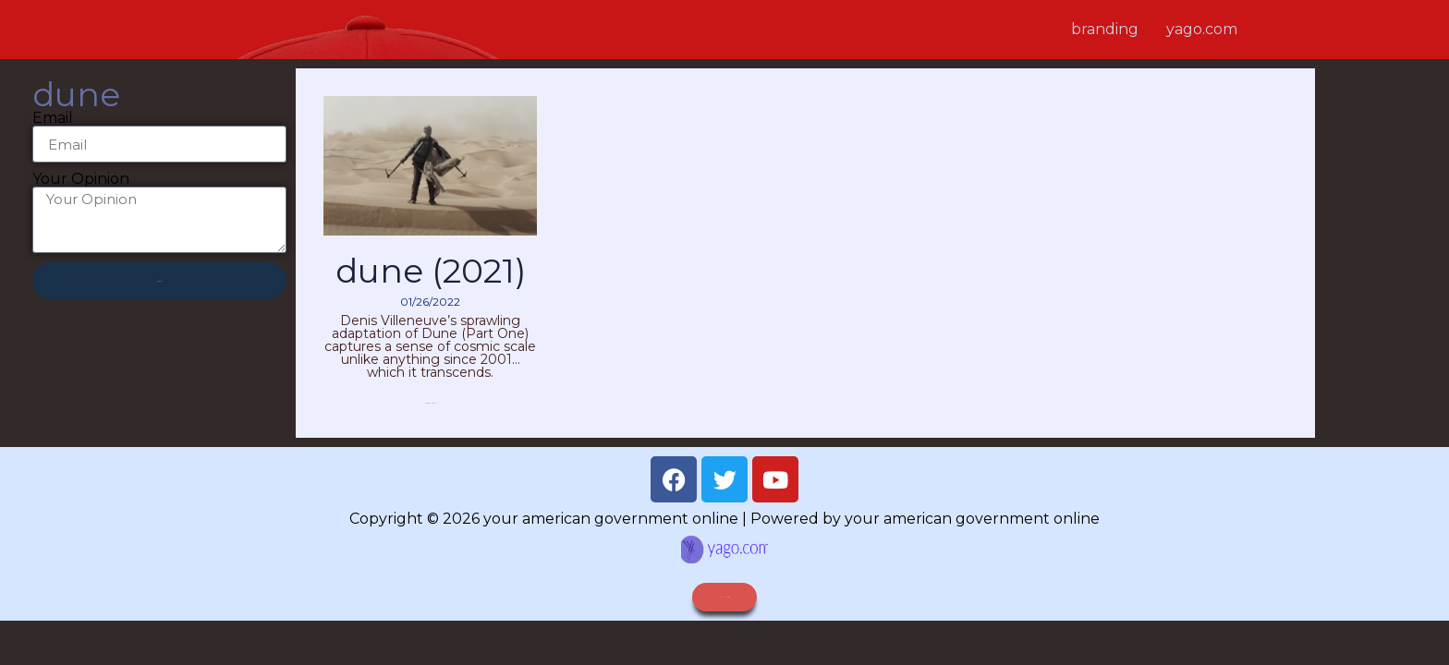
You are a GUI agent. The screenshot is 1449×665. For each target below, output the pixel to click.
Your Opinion (80, 179)
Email (52, 118)
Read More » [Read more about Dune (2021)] (430, 403)
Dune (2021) (430, 270)
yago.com (1201, 29)
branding (1104, 29)
